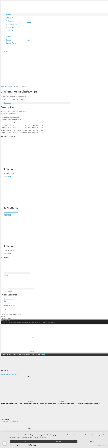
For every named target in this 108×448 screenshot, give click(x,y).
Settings (43, 354)
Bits (5, 301)
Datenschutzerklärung (12, 374)
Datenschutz (53, 322)
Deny (24, 441)
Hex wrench (8, 86)
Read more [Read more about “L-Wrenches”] (7, 176)
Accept (58, 441)
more (92, 441)
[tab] (37, 103)
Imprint (3, 374)
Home (2, 86)
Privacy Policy (103, 445)
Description (7, 103)
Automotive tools (9, 299)
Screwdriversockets (9, 305)
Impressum (45, 322)
